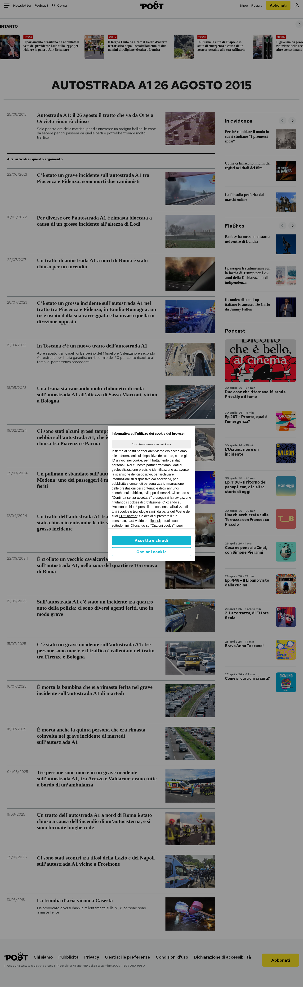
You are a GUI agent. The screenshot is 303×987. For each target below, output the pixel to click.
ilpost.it (155, 521)
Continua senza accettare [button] (151, 444)
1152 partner (128, 516)
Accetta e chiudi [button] (151, 540)
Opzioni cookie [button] (151, 551)
